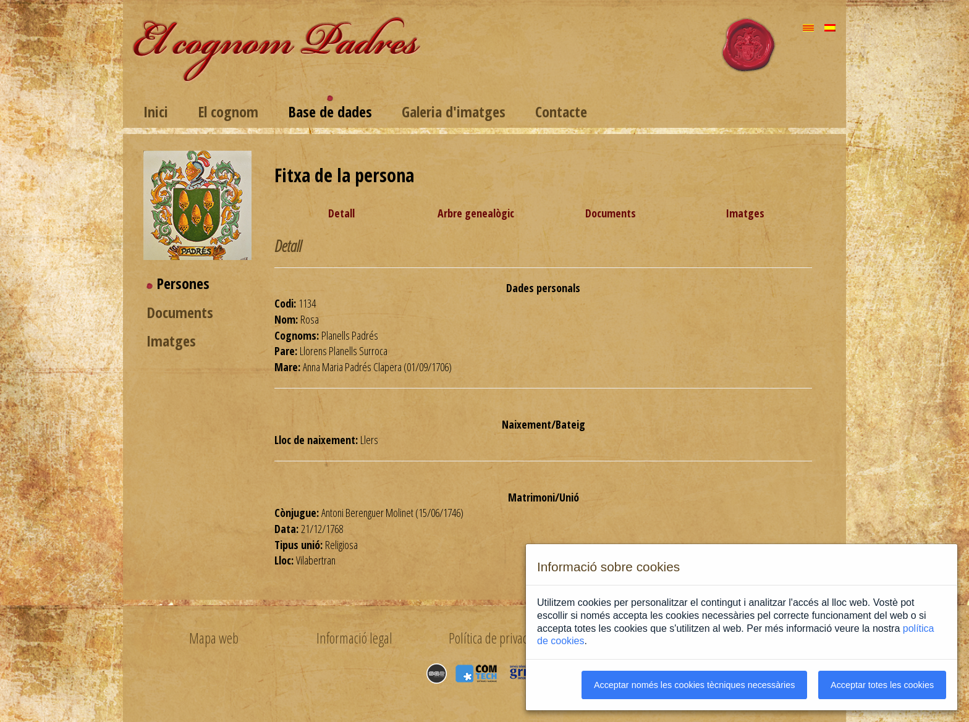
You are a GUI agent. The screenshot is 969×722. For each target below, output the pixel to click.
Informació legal (354, 638)
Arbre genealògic (476, 213)
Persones (182, 283)
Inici (155, 111)
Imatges (171, 340)
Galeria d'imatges (454, 111)
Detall (341, 213)
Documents (179, 312)
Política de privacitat (495, 638)
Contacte (561, 111)
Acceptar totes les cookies (882, 685)
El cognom (228, 111)
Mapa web (214, 638)
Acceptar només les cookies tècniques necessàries (694, 685)
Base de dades (330, 111)
